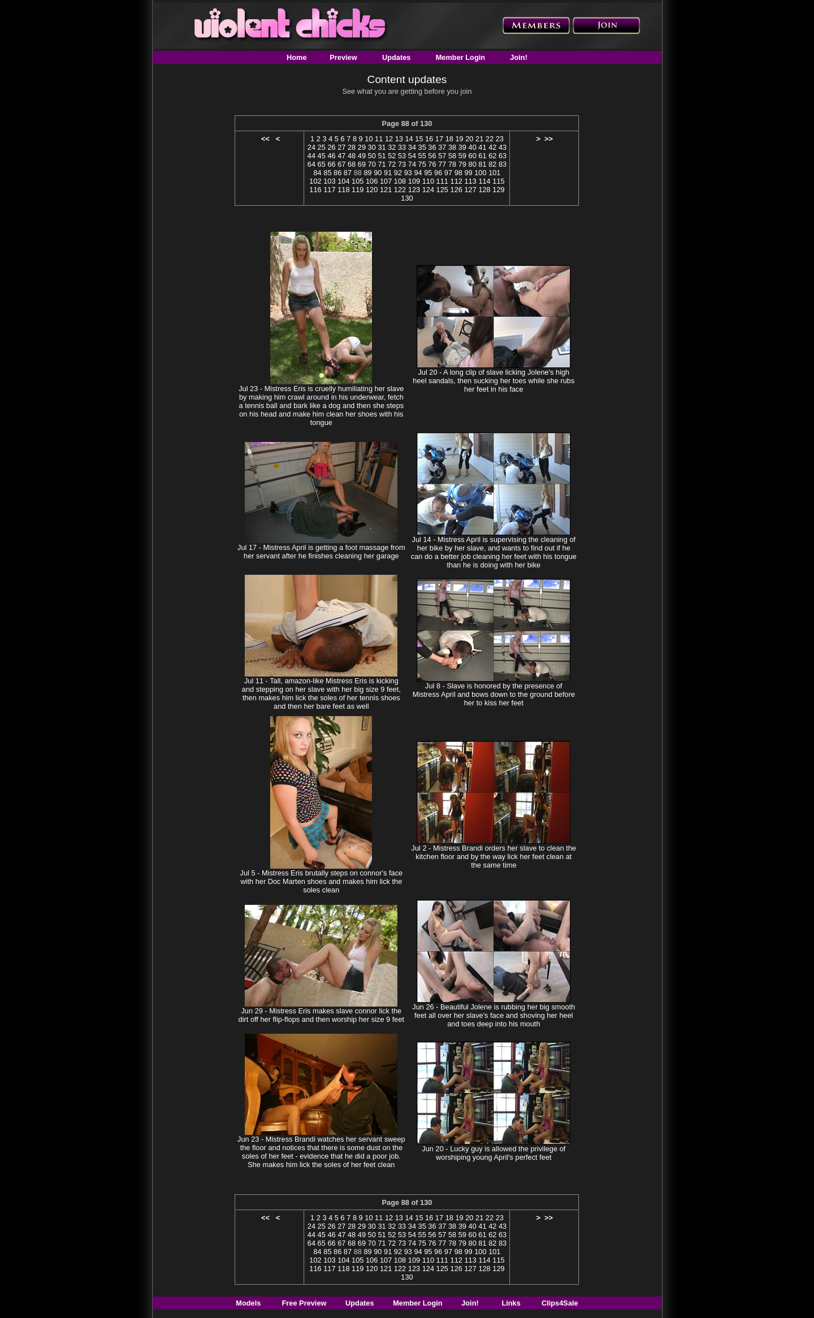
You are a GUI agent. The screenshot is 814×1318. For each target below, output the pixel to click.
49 (362, 155)
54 (412, 155)
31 (382, 147)
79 (462, 164)
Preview (343, 57)
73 (402, 164)
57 (442, 155)
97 (448, 172)
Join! (518, 57)
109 (414, 181)
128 (484, 189)
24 (311, 147)
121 (386, 189)
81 (482, 164)
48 (352, 155)
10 (369, 139)
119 (357, 189)
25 (322, 147)
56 (432, 155)
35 (422, 147)
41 (482, 147)
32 (392, 147)
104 (343, 181)
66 (331, 164)
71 (382, 164)
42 (492, 147)
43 (502, 147)
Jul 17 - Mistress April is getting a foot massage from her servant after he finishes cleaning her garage (321, 551)
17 (439, 139)
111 (442, 181)
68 (352, 164)
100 (480, 172)
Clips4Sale (560, 1303)
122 (400, 189)
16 (429, 139)
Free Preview (304, 1303)
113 (470, 181)
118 (343, 189)
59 (462, 155)
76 (432, 164)
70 (372, 164)
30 (372, 147)
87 (348, 172)
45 (322, 155)
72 (392, 164)
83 (502, 164)
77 (442, 164)
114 (484, 181)
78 (452, 164)
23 (500, 139)
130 (407, 198)
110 (428, 181)
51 (382, 155)
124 (428, 189)
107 (386, 181)
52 (392, 155)
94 (418, 172)
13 (399, 139)
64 (311, 164)
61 (482, 155)
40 (473, 147)
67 (341, 164)
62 (492, 155)
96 (438, 172)
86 (337, 172)
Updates (396, 57)
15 (419, 139)
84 (317, 172)
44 (311, 155)
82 (492, 164)
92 (398, 172)
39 (462, 147)
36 (432, 147)
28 (352, 147)
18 (449, 139)
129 (498, 189)
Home (297, 57)
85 (327, 172)
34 (412, 147)
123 (414, 189)
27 (341, 147)
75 (422, 164)
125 (442, 189)
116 (315, 189)
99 (468, 172)
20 (469, 139)
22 (489, 139)
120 (372, 189)
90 (378, 172)
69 (362, 164)
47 (341, 155)
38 (452, 147)
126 (456, 189)
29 (362, 147)
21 (479, 139)
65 (322, 164)
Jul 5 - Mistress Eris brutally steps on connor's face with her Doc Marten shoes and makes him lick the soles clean (321, 881)
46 (331, 155)
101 (494, 172)
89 (367, 172)
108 (400, 181)
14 (409, 139)
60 (473, 155)
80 (473, 164)
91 (388, 172)
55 (422, 155)
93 (408, 172)
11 (379, 139)
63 (502, 155)
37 (442, 147)
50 (372, 155)
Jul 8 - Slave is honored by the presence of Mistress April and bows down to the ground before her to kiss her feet (494, 694)
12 (389, 139)
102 (315, 181)
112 (456, 181)
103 (329, 181)
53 (402, 155)
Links (510, 1303)
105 (357, 181)
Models (248, 1303)
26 (331, 147)
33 (402, 147)
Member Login (460, 57)
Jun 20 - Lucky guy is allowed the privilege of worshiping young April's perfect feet (493, 1152)
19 (459, 139)
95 (428, 172)
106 (372, 181)
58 (452, 155)
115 (498, 181)
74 (412, 164)
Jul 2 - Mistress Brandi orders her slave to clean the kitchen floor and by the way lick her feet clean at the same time (494, 856)
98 (458, 172)
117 (329, 189)
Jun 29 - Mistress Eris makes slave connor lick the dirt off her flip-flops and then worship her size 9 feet (322, 1015)
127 (470, 189)
